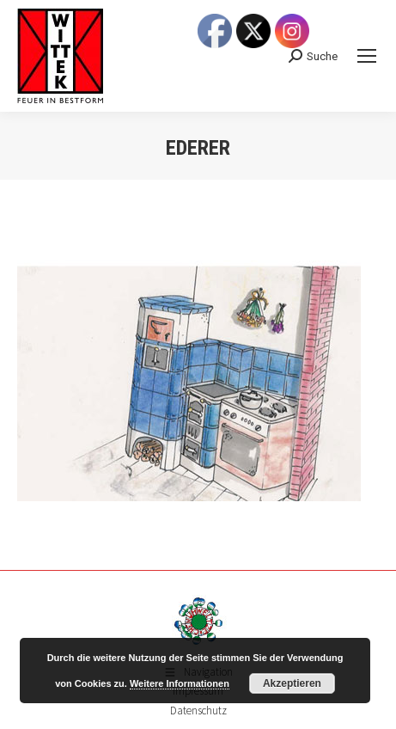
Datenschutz (198, 710)
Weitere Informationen (179, 683)
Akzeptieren (292, 683)
